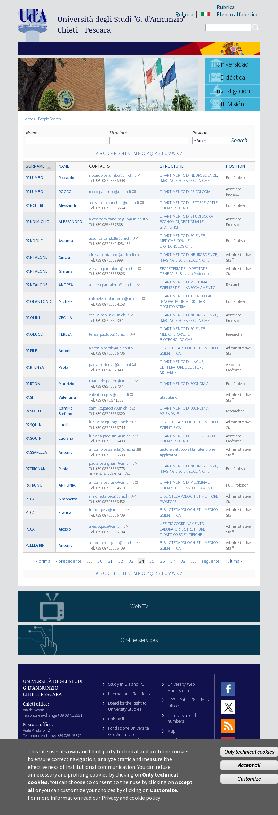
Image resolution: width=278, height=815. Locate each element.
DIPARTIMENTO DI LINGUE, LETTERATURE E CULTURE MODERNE (182, 367)
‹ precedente (68, 561)
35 (151, 561)
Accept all (249, 771)
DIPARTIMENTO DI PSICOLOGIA (185, 191)
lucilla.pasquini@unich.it (112, 421)
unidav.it (116, 719)
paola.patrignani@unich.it (113, 463)
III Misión (232, 104)
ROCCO (65, 191)
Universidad (232, 64)
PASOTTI (33, 410)
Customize (249, 784)
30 (99, 561)
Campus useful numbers (181, 718)
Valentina (67, 397)
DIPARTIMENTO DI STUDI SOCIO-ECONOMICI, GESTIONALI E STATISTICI (186, 221)
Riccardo (66, 177)
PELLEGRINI (36, 545)
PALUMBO (34, 177)
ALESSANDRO (70, 221)
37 (172, 561)
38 (183, 561)
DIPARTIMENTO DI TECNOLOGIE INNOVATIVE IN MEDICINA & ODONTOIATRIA (186, 301)
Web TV (139, 606)
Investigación (232, 91)
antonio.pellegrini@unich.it (114, 542)
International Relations (129, 694)
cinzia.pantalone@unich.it (114, 254)
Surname (38, 166)
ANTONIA (67, 485)
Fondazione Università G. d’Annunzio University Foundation (128, 734)
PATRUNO (34, 485)
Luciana (66, 438)
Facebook (228, 688)
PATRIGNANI (36, 468)
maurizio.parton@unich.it (113, 380)
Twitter (228, 707)
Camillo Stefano (65, 410)
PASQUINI (34, 424)
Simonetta (68, 498)
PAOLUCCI (35, 334)
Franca (65, 512)
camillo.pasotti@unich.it (112, 408)
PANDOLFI (35, 240)
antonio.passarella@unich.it (115, 449)
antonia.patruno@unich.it (113, 482)
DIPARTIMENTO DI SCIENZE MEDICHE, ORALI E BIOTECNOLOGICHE (182, 241)
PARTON (33, 383)
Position (199, 133)
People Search (49, 118)
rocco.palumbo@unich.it (112, 191)
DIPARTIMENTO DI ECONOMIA (184, 383)
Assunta (66, 240)
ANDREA (66, 284)
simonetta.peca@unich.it (112, 496)
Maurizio (66, 383)
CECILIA (65, 317)
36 (162, 561)
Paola (63, 367)
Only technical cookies (249, 757)
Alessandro (68, 205)
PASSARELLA (36, 452)
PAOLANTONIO (39, 301)
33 (131, 561)
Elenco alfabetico (238, 14)
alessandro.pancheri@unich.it (116, 202)
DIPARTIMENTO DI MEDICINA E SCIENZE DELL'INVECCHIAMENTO (187, 284)
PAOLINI (33, 317)
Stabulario (168, 397)
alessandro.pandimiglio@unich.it (119, 218)
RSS (228, 725)
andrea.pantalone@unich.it (114, 284)
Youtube (228, 744)
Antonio (65, 350)
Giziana (66, 271)
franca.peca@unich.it (109, 509)
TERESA (65, 334)
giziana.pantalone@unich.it (115, 268)
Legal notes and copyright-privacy (183, 743)
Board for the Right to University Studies (127, 706)
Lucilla (65, 424)
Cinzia (64, 257)
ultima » (235, 561)
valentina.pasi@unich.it (111, 394)
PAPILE (31, 350)
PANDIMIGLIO (38, 221)
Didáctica (232, 77)
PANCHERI (34, 205)
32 (120, 561)
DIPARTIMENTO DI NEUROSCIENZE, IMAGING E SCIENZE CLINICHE (189, 178)
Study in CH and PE (126, 684)
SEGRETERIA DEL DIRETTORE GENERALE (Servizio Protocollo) (186, 271)
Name (31, 133)
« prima (42, 561)
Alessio (65, 529)
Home (28, 118)
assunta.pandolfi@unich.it (113, 238)
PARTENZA (35, 367)
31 (110, 561)
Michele (65, 301)
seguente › (211, 561)
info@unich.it (48, 744)
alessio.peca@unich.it (109, 526)
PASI (29, 397)
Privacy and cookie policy (131, 803)
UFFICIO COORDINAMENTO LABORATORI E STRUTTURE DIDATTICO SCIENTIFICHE (182, 529)
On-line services (139, 640)
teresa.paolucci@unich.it (112, 334)
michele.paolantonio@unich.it (117, 298)
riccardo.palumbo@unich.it (114, 175)
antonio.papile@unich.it (111, 347)
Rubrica (226, 6)
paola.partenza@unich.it (112, 364)
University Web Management (181, 687)
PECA (30, 498)
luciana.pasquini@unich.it (113, 435)
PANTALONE (36, 257)
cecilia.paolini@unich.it (111, 314)
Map (171, 731)
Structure (118, 133)
